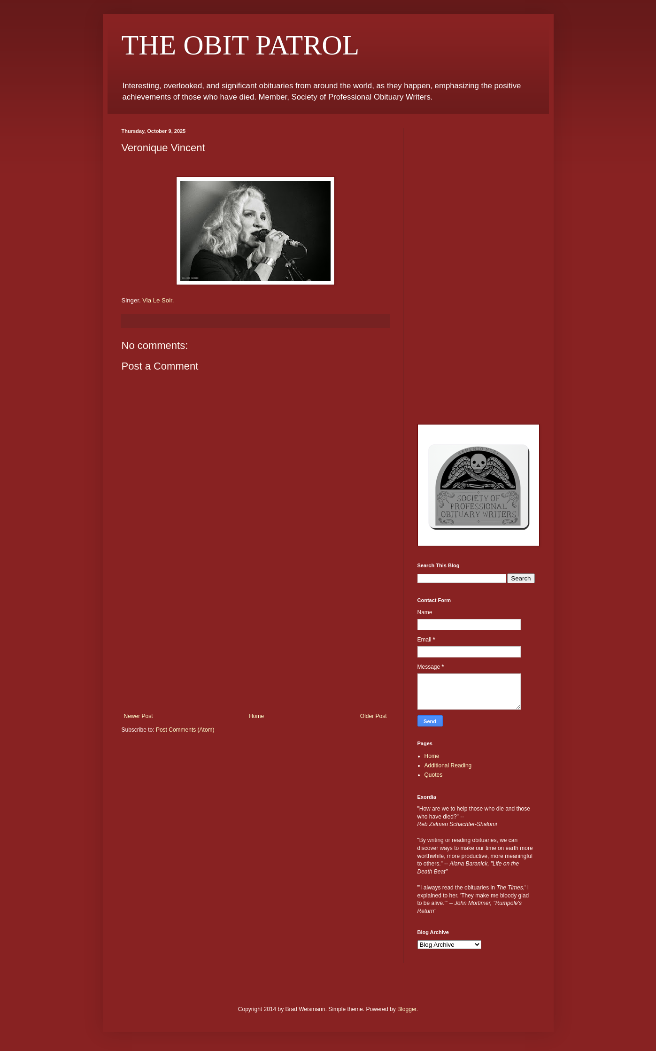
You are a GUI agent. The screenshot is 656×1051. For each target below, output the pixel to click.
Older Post (373, 716)
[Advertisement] (255, 642)
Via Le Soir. (158, 300)
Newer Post (138, 716)
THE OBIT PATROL (241, 45)
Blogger (407, 1009)
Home (256, 716)
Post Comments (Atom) (185, 729)
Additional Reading (448, 765)
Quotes (433, 775)
